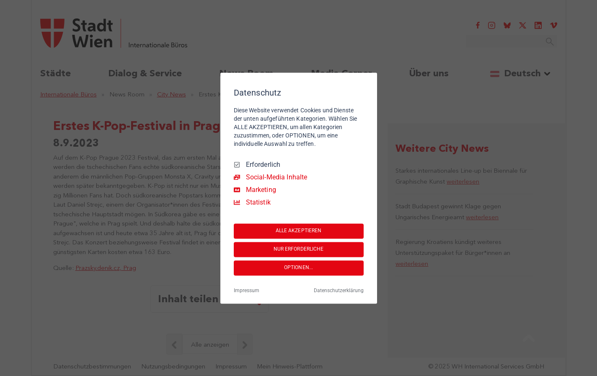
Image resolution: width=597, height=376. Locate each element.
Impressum (246, 290)
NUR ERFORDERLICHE (299, 249)
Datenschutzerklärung (339, 290)
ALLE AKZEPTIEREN (299, 231)
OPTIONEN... (298, 268)
